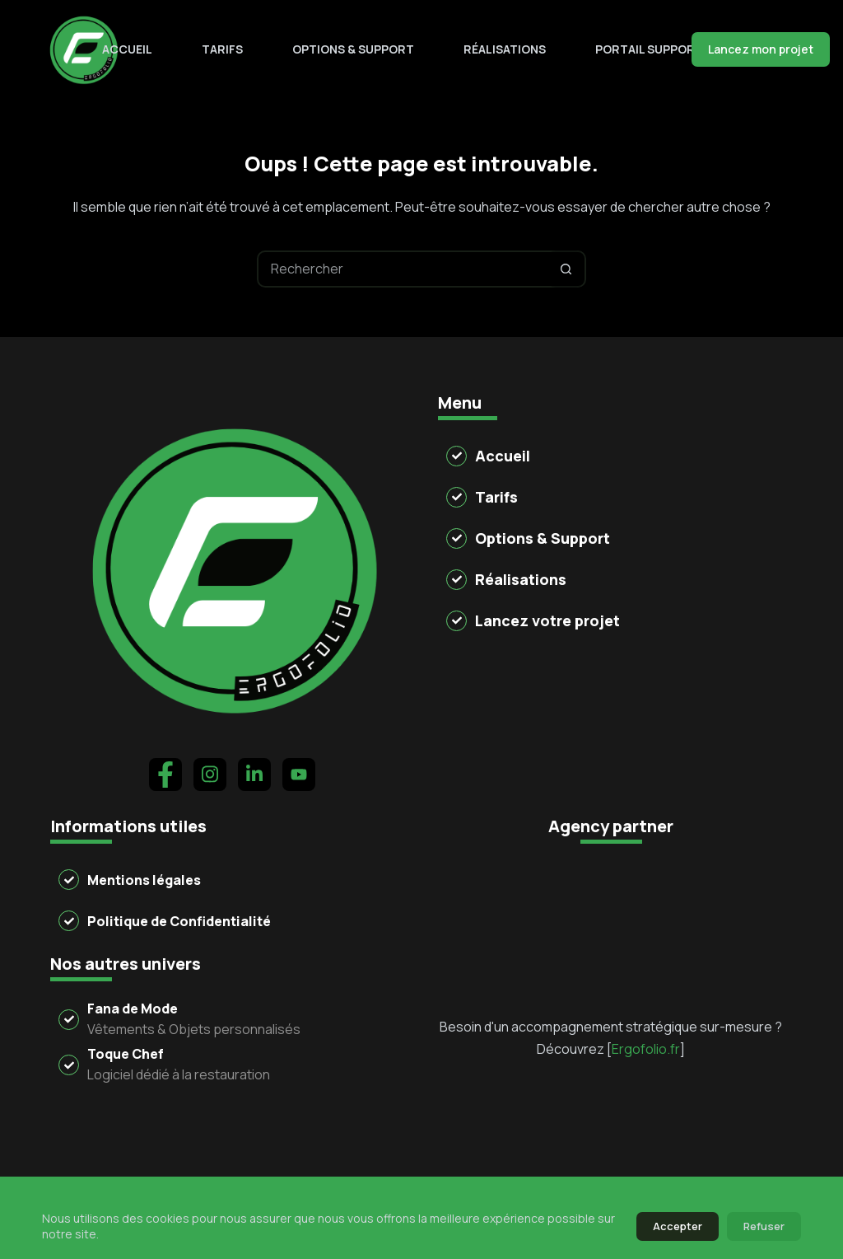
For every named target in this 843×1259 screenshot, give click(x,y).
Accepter (677, 1226)
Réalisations (504, 49)
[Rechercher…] (402, 269)
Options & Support (353, 49)
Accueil (127, 49)
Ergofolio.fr (646, 955)
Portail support (649, 49)
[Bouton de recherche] (566, 269)
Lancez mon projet (760, 49)
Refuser (764, 1226)
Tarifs (222, 49)
